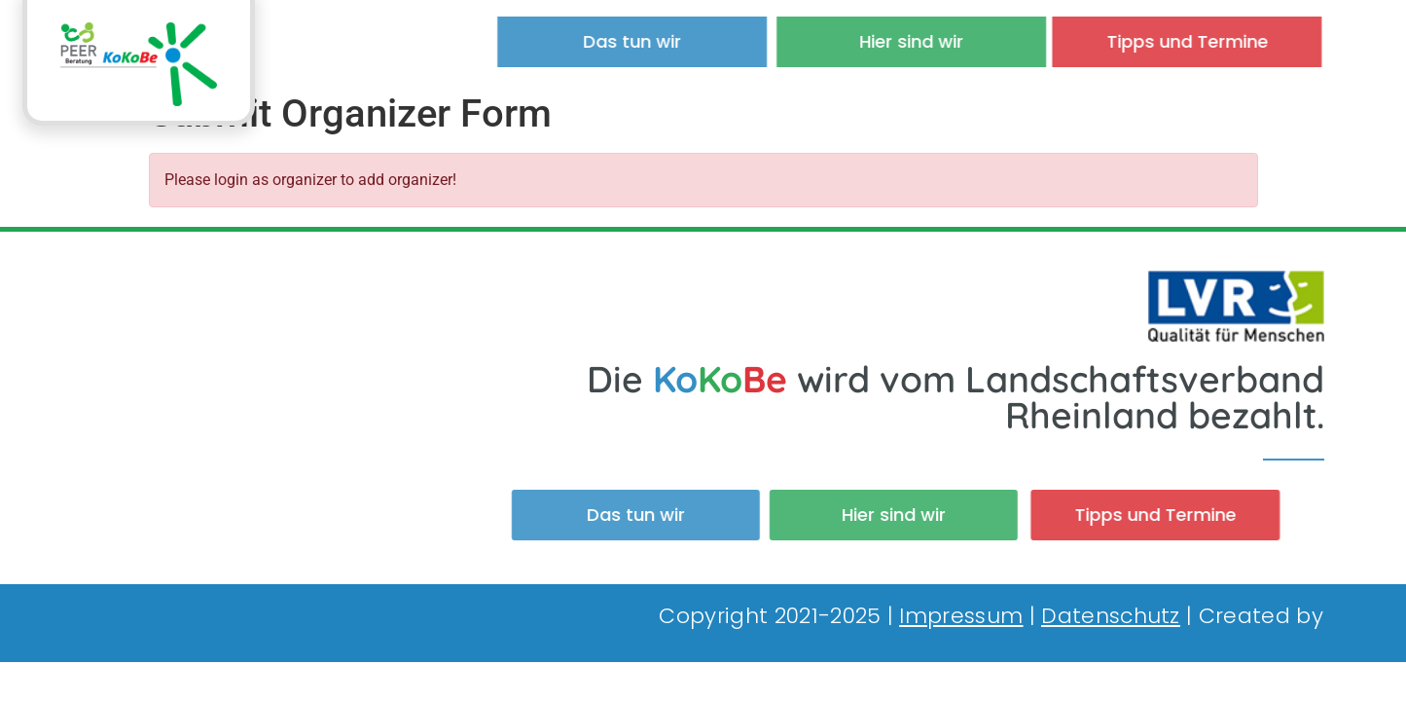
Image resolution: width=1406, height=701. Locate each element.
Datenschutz (1110, 616)
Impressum (961, 616)
